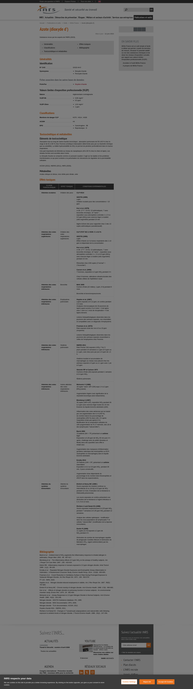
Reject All (147, 684)
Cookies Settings (129, 684)
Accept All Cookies (165, 684)
